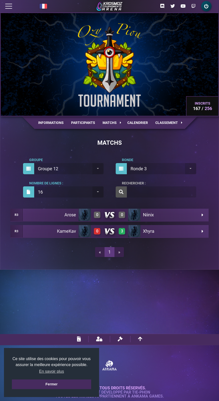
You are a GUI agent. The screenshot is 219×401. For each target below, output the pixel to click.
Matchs (112, 123)
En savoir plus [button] (51, 371)
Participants (83, 123)
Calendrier (137, 123)
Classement (168, 123)
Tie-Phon (141, 392)
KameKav (66, 231)
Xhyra (148, 231)
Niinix (148, 214)
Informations (51, 123)
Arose (70, 214)
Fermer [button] (52, 384)
